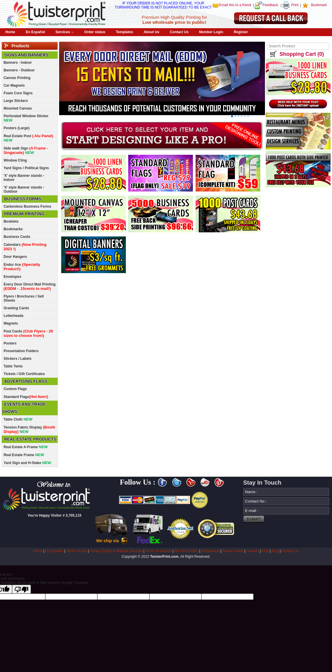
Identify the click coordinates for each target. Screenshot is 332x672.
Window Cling (15, 160)
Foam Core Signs (18, 93)
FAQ (265, 551)
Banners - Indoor (18, 63)
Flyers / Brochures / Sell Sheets (24, 298)
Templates (124, 32)
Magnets (11, 323)
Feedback (270, 5)
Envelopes (12, 277)
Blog (275, 551)
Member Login (211, 32)
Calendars (25, 246)
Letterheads (14, 316)
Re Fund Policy (186, 551)
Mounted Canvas (18, 108)
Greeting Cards (16, 308)
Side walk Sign (26, 150)
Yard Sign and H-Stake (27, 463)
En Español (35, 32)
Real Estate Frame (24, 455)
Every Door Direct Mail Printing (30, 286)
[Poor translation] (21, 589)
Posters (10, 343)
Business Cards (17, 237)
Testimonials (211, 551)
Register (241, 32)
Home (10, 32)
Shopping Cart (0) (301, 54)
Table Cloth (18, 419)
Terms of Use (76, 551)
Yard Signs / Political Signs (26, 168)
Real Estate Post (28, 138)
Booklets (11, 221)
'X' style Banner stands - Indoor (24, 178)
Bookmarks (13, 229)
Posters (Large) (16, 128)
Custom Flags (15, 389)
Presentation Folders (21, 351)
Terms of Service (158, 551)
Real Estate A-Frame (26, 447)
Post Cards (28, 333)
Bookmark (319, 5)
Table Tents (13, 366)
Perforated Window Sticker (26, 118)
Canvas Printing (17, 78)
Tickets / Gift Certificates (24, 374)
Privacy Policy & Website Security (116, 551)
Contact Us (179, 32)
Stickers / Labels (17, 359)
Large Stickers (16, 101)
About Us (151, 32)
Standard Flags (26, 396)
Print (294, 5)
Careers (252, 551)
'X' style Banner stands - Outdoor (24, 189)
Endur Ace (22, 266)
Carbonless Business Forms (27, 206)
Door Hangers (15, 257)
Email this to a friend (235, 5)
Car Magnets (14, 85)
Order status (94, 32)
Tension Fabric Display (29, 429)
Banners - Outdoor (19, 70)
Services (65, 32)
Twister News (232, 551)
